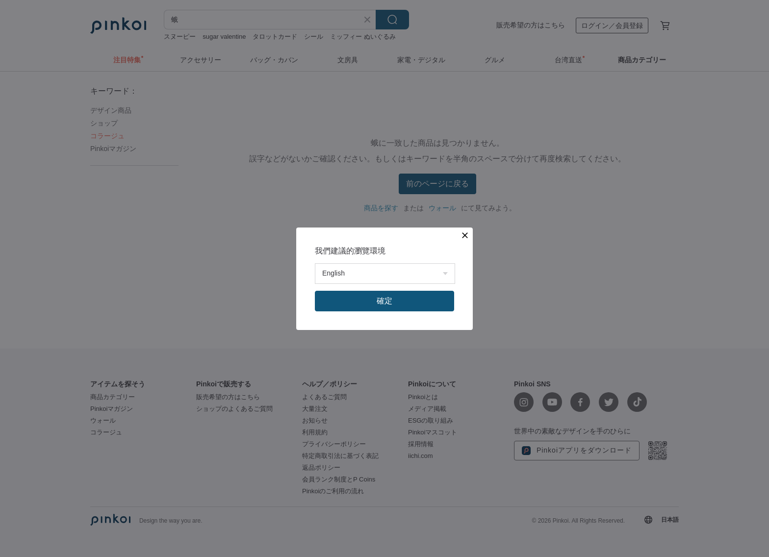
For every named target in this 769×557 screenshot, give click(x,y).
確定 (384, 301)
